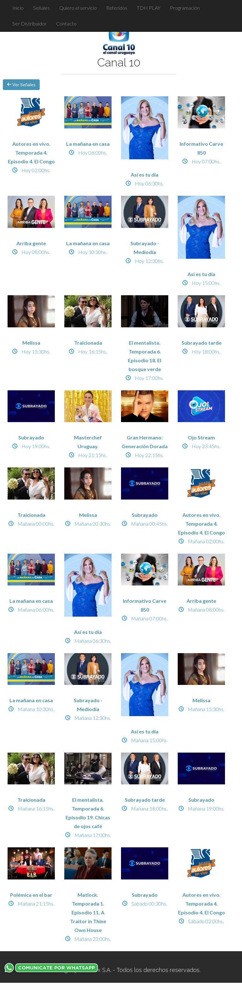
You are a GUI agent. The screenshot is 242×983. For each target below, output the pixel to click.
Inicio (18, 8)
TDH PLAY (148, 8)
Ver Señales (21, 84)
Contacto (66, 23)
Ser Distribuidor (29, 23)
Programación (185, 8)
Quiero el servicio (78, 8)
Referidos (116, 8)
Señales (41, 8)
